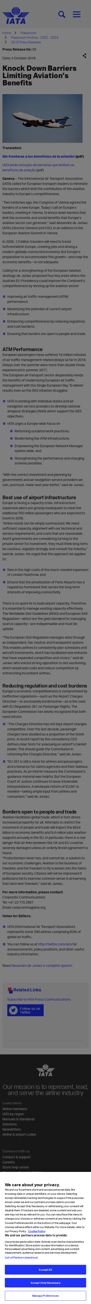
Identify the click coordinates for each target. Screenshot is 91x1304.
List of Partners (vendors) (21, 1262)
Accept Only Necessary (45, 1287)
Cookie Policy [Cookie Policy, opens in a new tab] (36, 1235)
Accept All (45, 1274)
